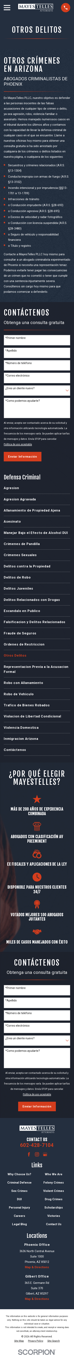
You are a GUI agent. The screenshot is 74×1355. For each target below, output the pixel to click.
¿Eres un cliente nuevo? (20, 388)
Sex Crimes (19, 1191)
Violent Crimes (53, 1191)
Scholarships (53, 1207)
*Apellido (11, 350)
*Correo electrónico (17, 375)
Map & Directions (37, 1267)
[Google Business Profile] (45, 1154)
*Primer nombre (15, 337)
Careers (19, 1216)
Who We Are (53, 1174)
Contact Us (53, 1224)
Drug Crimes (53, 1199)
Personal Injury (19, 1207)
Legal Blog (19, 1224)
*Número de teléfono (18, 363)
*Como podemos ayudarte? (22, 400)
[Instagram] (37, 1154)
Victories (53, 1216)
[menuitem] (37, 488)
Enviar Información (22, 456)
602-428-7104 (37, 1145)
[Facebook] (29, 1154)
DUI (19, 1199)
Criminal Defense (19, 1182)
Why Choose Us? (19, 1174)
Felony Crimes (53, 1182)
